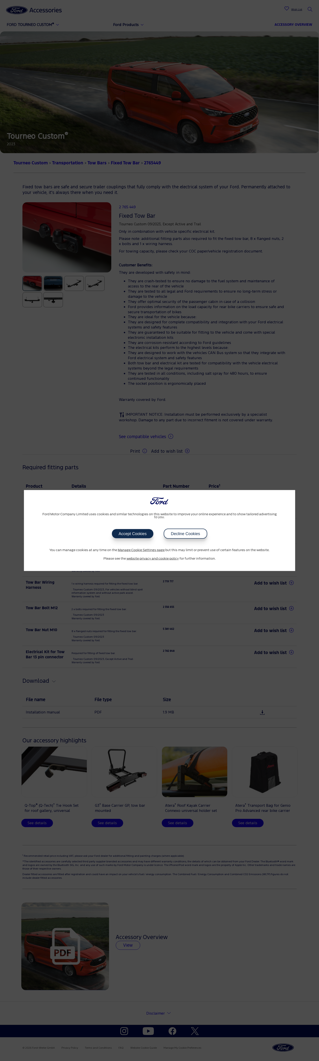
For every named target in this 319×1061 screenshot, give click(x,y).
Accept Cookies (132, 534)
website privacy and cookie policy (153, 558)
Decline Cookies (185, 534)
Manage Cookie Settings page (141, 550)
